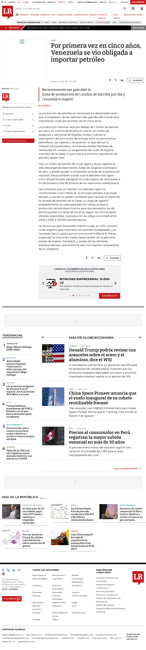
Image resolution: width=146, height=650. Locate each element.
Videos (55, 619)
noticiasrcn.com (99, 638)
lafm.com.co (115, 638)
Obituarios (57, 606)
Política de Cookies (105, 605)
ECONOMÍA (34, 15)
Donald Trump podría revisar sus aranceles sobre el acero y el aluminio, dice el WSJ (102, 354)
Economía (76, 585)
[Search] (125, 8)
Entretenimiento (14, 425)
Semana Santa (86, 22)
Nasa (46, 22)
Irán (114, 22)
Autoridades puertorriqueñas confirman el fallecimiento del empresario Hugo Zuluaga (16, 368)
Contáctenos (102, 588)
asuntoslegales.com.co (12, 635)
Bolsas (25, 531)
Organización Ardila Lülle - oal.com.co (133, 636)
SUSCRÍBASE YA (109, 296)
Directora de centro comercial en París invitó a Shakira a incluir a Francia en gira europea (20, 433)
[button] (42, 283)
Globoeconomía (79, 596)
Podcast (36, 613)
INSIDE (140, 15)
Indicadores (37, 602)
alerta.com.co (8, 641)
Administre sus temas (15, 140)
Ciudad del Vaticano (32, 505)
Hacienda (10, 447)
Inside (74, 602)
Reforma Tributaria (68, 22)
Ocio (74, 606)
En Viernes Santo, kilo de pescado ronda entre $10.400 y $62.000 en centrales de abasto (82, 514)
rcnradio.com (83, 638)
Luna (54, 22)
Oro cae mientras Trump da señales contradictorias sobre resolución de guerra (33, 540)
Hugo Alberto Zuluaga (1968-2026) (19, 348)
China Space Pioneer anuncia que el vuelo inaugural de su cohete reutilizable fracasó (102, 398)
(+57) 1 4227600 (10, 589)
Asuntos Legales (39, 578)
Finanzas (36, 596)
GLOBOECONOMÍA (64, 15)
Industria (10, 358)
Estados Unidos (103, 22)
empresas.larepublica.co (56, 635)
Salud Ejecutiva (79, 613)
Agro (73, 505)
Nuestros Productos (105, 584)
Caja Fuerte (57, 578)
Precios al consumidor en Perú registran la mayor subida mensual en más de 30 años (99, 437)
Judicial (74, 531)
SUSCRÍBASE (138, 2)
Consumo (36, 585)
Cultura (10, 383)
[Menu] (17, 14)
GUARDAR (135, 80)
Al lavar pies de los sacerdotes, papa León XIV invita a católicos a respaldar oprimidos (33, 515)
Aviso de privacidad (105, 591)
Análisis (75, 575)
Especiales (57, 592)
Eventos (75, 592)
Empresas (36, 592)
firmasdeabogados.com (82, 635)
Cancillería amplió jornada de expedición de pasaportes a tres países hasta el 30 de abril (82, 541)
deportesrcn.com (26, 641)
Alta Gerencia (58, 575)
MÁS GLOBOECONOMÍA (125, 468)
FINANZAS (24, 15)
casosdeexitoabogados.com (15, 638)
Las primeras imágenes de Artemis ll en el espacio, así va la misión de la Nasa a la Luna (20, 390)
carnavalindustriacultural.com (45, 638)
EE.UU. (9, 402)
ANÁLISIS (93, 15)
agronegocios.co (34, 635)
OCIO (53, 15)
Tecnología (11, 344)
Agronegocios (39, 575)
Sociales (36, 619)
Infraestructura (58, 602)
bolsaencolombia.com (106, 635)
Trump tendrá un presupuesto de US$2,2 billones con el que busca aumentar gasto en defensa (19, 411)
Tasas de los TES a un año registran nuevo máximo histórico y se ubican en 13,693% (19, 454)
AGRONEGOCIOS (81, 15)
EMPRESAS (45, 15)
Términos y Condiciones (107, 595)
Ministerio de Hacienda (129, 22)
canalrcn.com (67, 638)
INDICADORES (130, 15)
